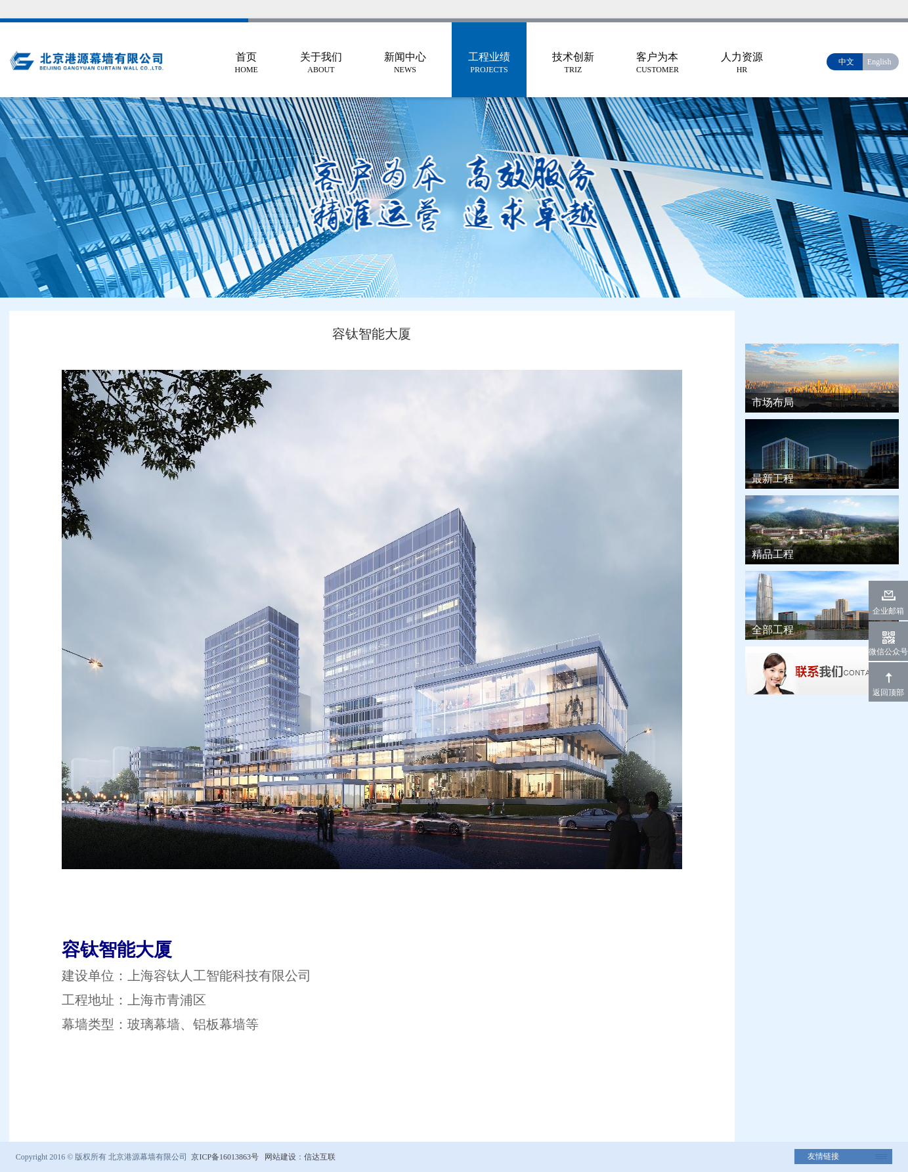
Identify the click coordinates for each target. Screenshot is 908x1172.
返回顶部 (888, 692)
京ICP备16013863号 (224, 1156)
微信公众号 (888, 651)
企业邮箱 (888, 611)
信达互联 (319, 1156)
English (879, 61)
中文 (846, 61)
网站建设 (280, 1156)
